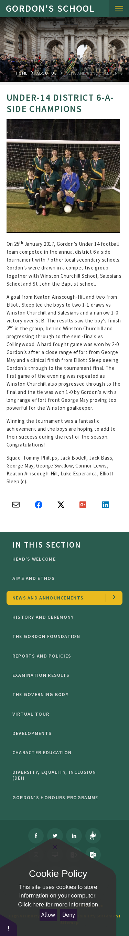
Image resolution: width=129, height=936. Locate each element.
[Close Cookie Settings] (55, 847)
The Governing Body (62, 694)
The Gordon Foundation (62, 636)
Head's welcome (62, 559)
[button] (8, 925)
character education (62, 752)
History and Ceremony (62, 617)
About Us (46, 73)
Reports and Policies (62, 656)
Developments (62, 733)
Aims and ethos (62, 578)
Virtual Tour (62, 714)
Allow (48, 914)
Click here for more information (58, 904)
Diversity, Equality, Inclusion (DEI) (62, 775)
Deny (68, 914)
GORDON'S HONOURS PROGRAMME (62, 797)
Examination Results (62, 675)
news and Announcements (94, 73)
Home (22, 73)
